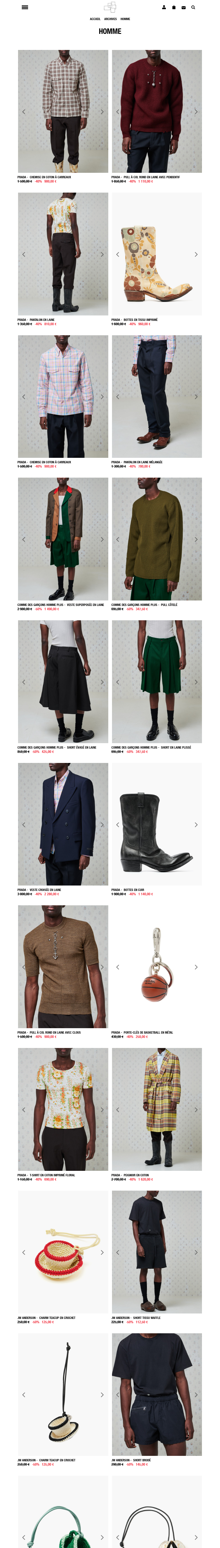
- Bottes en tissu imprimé (134, 319)
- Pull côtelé (144, 605)
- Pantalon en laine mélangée (136, 462)
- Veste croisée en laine (39, 890)
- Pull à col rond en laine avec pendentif (145, 177)
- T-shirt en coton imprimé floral (46, 1175)
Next (102, 111)
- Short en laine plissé (151, 747)
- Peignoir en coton (130, 1175)
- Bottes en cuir (127, 890)
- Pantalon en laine (35, 319)
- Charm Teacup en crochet (46, 1318)
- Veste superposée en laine (60, 605)
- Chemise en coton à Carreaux (44, 462)
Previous (24, 111)
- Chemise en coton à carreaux (44, 177)
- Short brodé (131, 1460)
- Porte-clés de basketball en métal (142, 1032)
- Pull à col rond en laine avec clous (49, 1032)
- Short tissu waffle (135, 1318)
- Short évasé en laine (56, 747)
